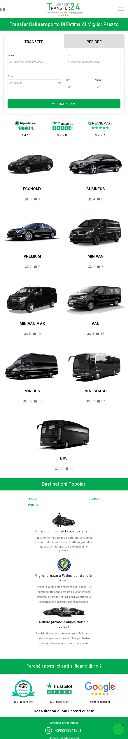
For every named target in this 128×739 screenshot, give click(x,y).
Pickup (11, 55)
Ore (68, 80)
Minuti (98, 80)
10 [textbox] (69, 87)
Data (10, 76)
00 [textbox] (98, 87)
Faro (33, 499)
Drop (68, 55)
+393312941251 (68, 730)
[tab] (34, 41)
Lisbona (95, 499)
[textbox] (35, 62)
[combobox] (35, 62)
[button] (118, 729)
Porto (33, 505)
